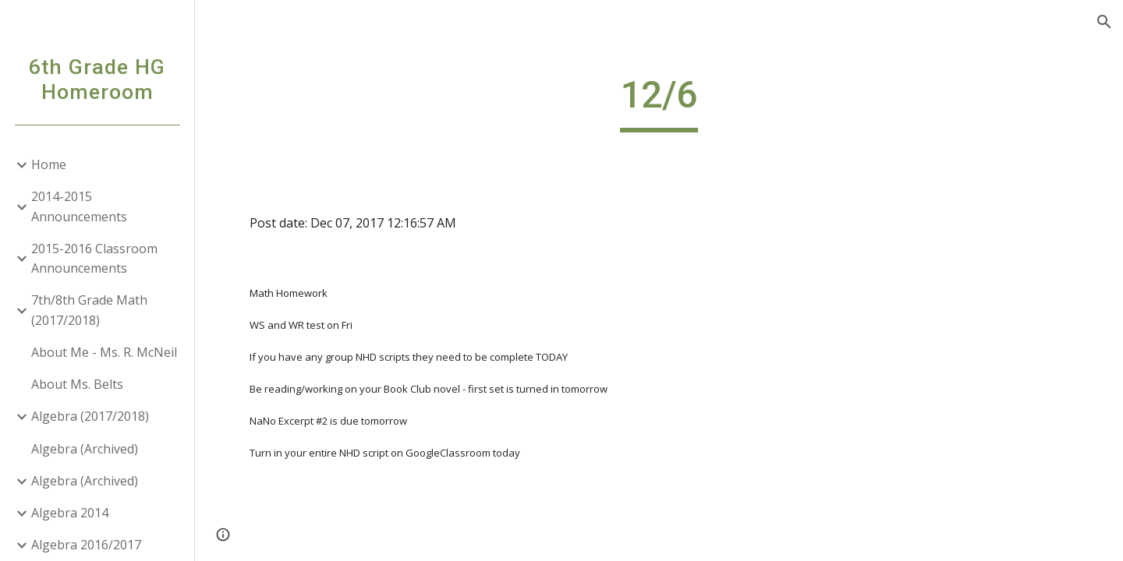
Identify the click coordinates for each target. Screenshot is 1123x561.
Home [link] (48, 164)
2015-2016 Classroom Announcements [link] (94, 258)
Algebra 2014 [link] (69, 512)
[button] (1104, 22)
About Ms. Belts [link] (77, 384)
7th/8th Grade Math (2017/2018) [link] (89, 309)
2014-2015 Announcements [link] (79, 206)
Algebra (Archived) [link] (84, 448)
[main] (659, 102)
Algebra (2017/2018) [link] (90, 416)
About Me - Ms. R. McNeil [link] (104, 352)
